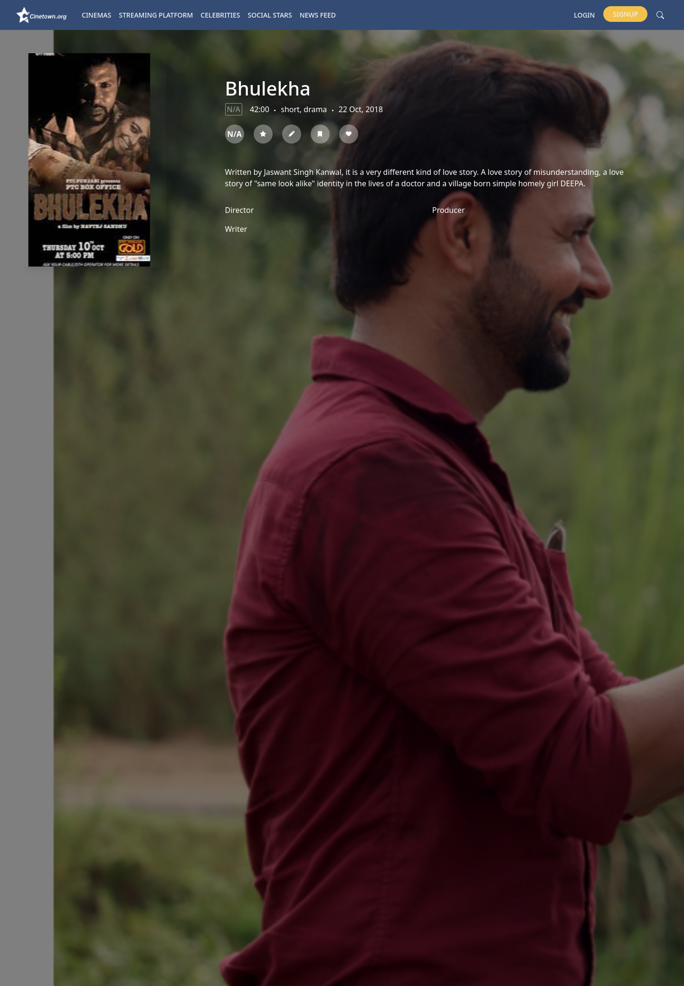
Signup (625, 14)
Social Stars (270, 14)
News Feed (318, 14)
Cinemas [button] (96, 14)
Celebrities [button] (220, 14)
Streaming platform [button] (156, 14)
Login (584, 14)
